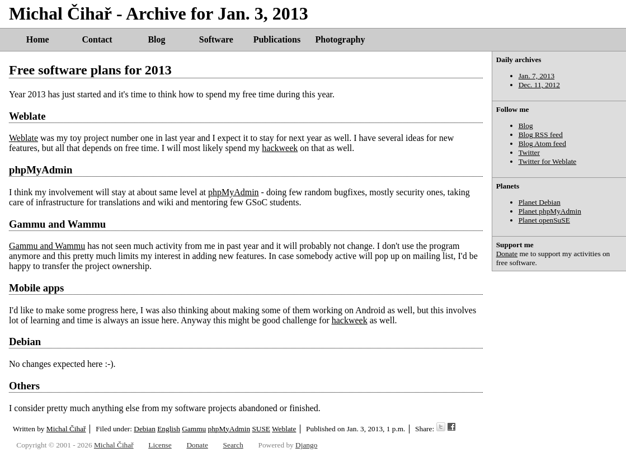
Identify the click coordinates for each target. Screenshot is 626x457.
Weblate (27, 116)
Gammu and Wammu (57, 224)
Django (306, 445)
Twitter (529, 152)
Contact (97, 39)
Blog (156, 39)
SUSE (261, 429)
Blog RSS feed (541, 134)
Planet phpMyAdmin (550, 211)
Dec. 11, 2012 (539, 85)
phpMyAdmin (40, 170)
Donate (507, 253)
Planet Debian (540, 202)
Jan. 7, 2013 (536, 76)
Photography (340, 39)
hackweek (280, 148)
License (159, 445)
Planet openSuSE (544, 220)
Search (233, 445)
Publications (276, 39)
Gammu (194, 429)
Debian (145, 429)
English (168, 429)
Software (216, 39)
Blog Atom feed (542, 143)
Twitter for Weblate (548, 161)
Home (37, 39)
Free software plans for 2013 (90, 70)
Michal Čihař (66, 429)
